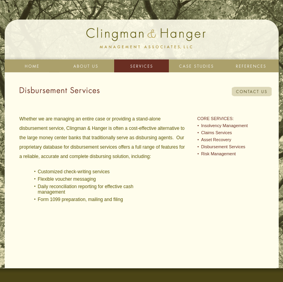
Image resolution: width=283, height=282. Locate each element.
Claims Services (216, 132)
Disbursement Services (223, 146)
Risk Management (218, 153)
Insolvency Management (224, 125)
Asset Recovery (216, 139)
